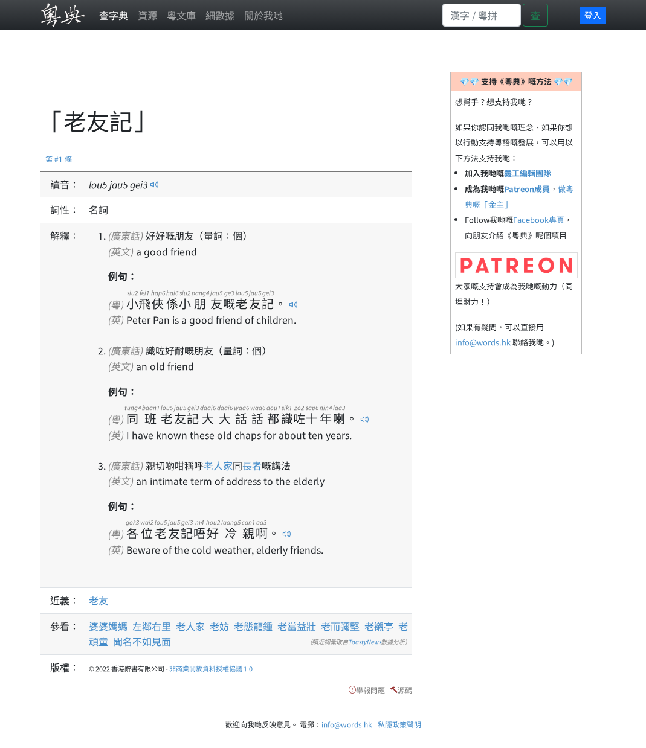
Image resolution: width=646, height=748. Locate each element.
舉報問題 (370, 690)
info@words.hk (483, 342)
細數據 (219, 15)
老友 (98, 600)
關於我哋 (263, 15)
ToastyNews (365, 641)
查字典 (113, 15)
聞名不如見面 (142, 641)
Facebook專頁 (538, 219)
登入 (592, 15)
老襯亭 (378, 626)
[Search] (481, 15)
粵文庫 (181, 15)
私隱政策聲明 (399, 724)
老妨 (219, 626)
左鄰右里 (151, 626)
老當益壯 (296, 626)
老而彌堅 (340, 626)
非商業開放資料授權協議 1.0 (211, 668)
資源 (147, 15)
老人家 (218, 465)
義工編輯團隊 (527, 173)
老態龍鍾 (253, 626)
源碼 (405, 690)
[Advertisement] (260, 75)
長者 (252, 465)
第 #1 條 (58, 158)
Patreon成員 (527, 188)
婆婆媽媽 (108, 626)
